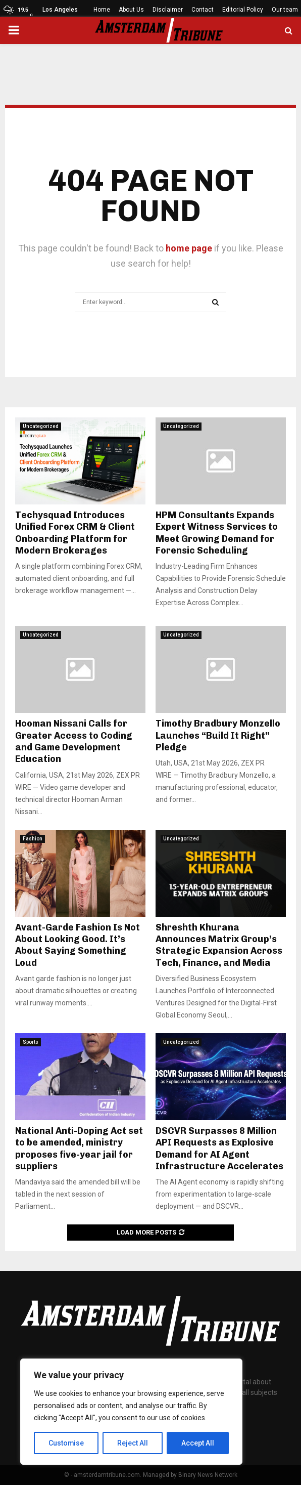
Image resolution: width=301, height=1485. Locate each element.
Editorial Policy (242, 9)
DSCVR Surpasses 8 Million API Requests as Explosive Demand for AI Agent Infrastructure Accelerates (219, 1148)
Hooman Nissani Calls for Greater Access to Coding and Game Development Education (73, 741)
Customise (66, 1443)
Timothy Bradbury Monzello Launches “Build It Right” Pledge (218, 735)
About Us (131, 9)
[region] (131, 1412)
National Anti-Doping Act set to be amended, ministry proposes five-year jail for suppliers (79, 1148)
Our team (285, 9)
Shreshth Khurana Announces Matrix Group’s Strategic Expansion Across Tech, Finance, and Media (219, 945)
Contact (202, 9)
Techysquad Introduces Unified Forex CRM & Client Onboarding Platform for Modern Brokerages (75, 533)
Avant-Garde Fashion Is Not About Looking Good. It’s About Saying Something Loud (77, 945)
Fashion (32, 838)
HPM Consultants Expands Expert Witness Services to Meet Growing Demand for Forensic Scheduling (217, 533)
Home (101, 9)
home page (189, 248)
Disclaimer (168, 9)
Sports (30, 1042)
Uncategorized (41, 426)
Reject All (133, 1443)
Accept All (197, 1443)
